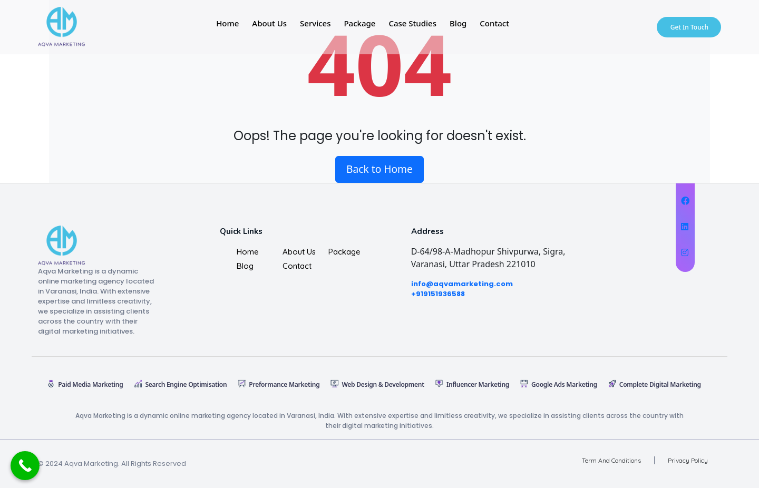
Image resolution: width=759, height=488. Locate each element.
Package (359, 23)
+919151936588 (438, 294)
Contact (494, 23)
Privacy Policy (688, 460)
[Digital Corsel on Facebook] (685, 200)
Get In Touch (689, 27)
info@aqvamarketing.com (462, 284)
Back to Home (379, 169)
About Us (269, 23)
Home (227, 23)
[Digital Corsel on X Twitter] (685, 226)
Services (315, 23)
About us (299, 252)
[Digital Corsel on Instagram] (685, 252)
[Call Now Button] (25, 465)
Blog (458, 23)
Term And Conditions (611, 460)
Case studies (412, 23)
